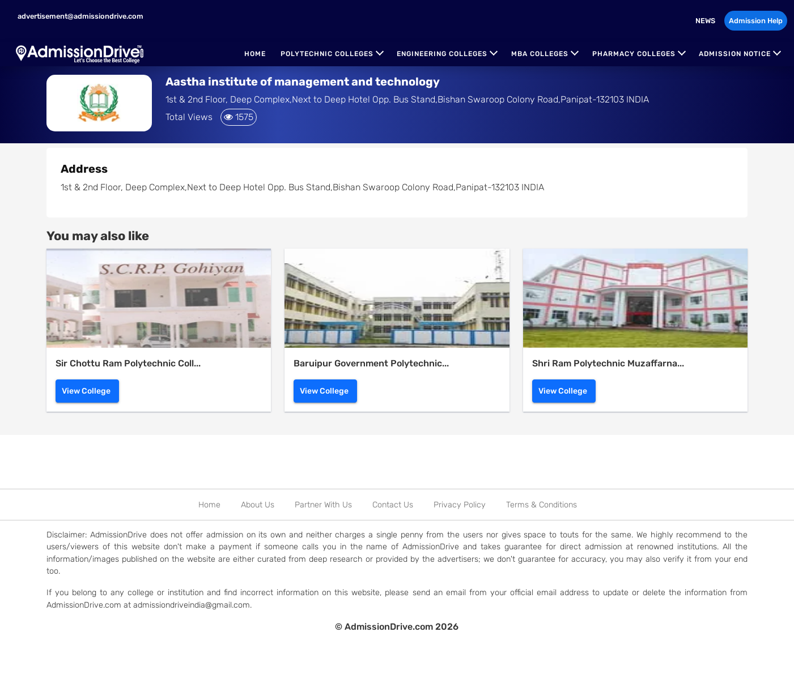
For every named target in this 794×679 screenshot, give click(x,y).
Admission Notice (735, 54)
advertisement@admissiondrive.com (79, 16)
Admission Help (755, 21)
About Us (257, 505)
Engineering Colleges (442, 54)
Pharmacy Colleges (634, 54)
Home (255, 54)
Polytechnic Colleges (327, 54)
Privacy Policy (460, 505)
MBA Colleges (539, 54)
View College (86, 391)
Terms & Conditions (541, 505)
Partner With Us (323, 505)
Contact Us (392, 505)
